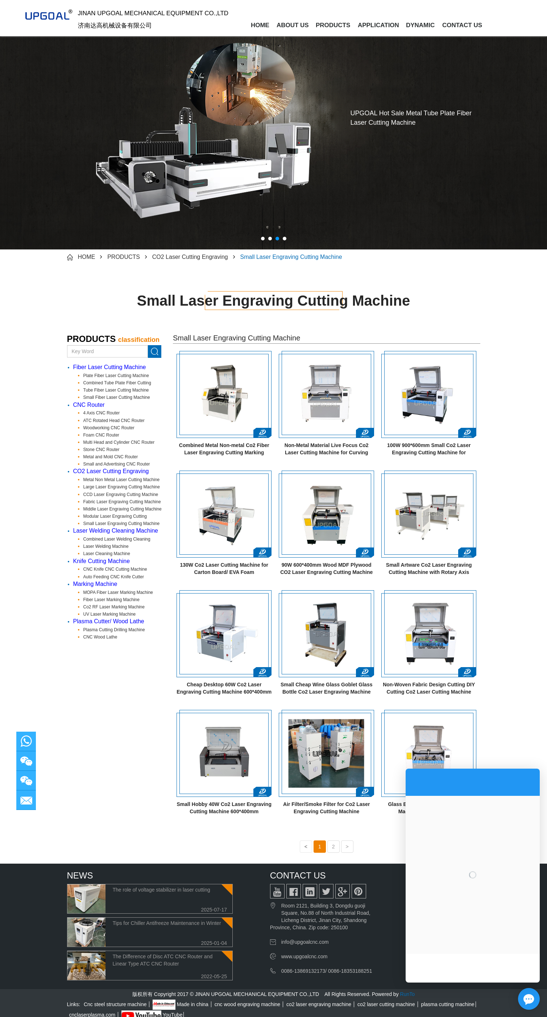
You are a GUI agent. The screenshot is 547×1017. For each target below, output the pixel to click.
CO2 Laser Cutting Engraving (190, 257)
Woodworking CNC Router (108, 427)
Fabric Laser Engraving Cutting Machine (122, 501)
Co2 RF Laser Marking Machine (114, 606)
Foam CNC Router (101, 435)
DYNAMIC (420, 25)
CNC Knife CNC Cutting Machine (115, 569)
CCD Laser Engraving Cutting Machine (120, 494)
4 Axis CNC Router (101, 413)
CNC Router (89, 405)
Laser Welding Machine (106, 546)
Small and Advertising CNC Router (116, 464)
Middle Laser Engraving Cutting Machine (122, 509)
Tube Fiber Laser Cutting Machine (116, 390)
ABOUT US (293, 25)
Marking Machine (95, 584)
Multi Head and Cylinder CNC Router (119, 442)
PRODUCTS (333, 25)
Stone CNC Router (101, 449)
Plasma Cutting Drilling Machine (114, 629)
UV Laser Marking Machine (109, 614)
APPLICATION (378, 25)
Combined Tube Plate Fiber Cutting (117, 382)
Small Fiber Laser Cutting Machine (116, 397)
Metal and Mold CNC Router (110, 456)
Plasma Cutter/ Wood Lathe (108, 621)
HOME (260, 25)
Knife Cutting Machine (101, 561)
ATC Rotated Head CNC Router (114, 420)
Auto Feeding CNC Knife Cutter (113, 576)
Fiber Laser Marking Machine (111, 599)
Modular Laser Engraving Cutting (115, 516)
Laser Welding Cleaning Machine (115, 531)
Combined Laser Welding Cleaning (116, 539)
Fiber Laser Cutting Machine (109, 367)
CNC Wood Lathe (100, 637)
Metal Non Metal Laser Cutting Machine (121, 479)
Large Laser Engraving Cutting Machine (121, 486)
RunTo (407, 994)
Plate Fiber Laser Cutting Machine (116, 375)
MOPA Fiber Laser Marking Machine (118, 592)
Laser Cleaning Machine (106, 553)
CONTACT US (462, 25)
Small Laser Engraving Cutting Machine (291, 257)
